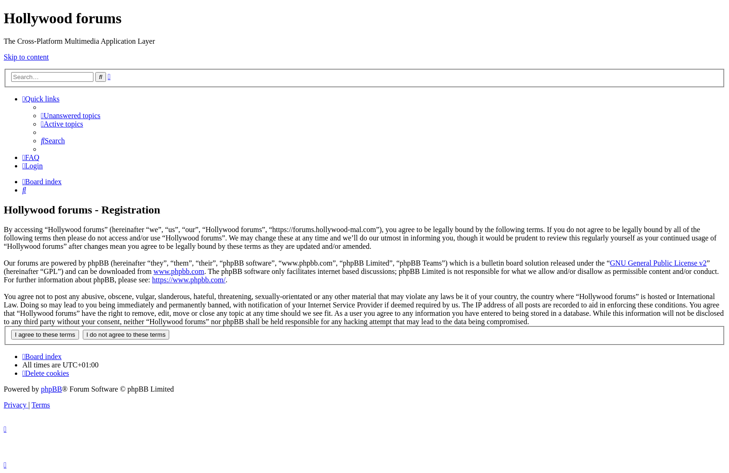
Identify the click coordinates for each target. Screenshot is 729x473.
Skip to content (26, 57)
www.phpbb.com (178, 271)
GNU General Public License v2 (658, 263)
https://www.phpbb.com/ (188, 280)
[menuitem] (70, 116)
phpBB (51, 389)
